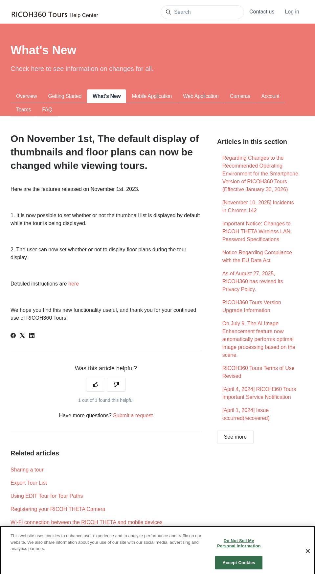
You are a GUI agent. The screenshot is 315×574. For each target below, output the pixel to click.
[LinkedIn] (31, 336)
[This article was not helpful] (116, 385)
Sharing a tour (27, 469)
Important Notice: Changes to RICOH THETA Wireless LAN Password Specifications (256, 231)
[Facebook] (13, 336)
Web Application (200, 96)
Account (270, 96)
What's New (107, 96)
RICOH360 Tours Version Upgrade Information (251, 306)
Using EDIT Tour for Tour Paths (47, 496)
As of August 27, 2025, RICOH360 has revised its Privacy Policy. (252, 281)
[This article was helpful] (95, 385)
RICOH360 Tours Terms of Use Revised (258, 372)
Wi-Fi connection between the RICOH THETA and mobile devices (87, 522)
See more (235, 437)
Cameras (240, 96)
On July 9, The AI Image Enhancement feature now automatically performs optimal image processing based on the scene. (258, 339)
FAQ (47, 109)
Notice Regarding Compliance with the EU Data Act (257, 256)
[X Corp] (22, 336)
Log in (292, 11)
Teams (23, 109)
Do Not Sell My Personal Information (239, 549)
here (73, 284)
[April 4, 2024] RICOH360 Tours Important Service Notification (259, 393)
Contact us (261, 11)
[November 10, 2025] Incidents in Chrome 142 (258, 206)
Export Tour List (29, 483)
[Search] (202, 12)
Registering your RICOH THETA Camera (58, 509)
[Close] (308, 557)
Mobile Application (152, 96)
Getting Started (64, 96)
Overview (26, 96)
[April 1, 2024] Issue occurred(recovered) (246, 414)
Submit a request (133, 415)
